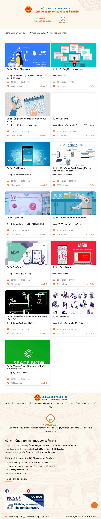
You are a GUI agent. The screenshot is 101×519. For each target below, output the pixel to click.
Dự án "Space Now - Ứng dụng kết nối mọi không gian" (26, 367)
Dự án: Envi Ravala (16, 168)
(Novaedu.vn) (50, 431)
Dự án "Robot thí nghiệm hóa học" (69, 217)
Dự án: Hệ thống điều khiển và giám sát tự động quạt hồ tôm (72, 169)
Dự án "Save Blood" (62, 267)
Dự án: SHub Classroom (19, 69)
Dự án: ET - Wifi (60, 119)
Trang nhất (10, 33)
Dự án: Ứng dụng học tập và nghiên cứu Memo (26, 120)
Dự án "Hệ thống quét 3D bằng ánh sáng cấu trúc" (27, 317)
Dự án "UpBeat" (15, 267)
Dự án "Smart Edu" (61, 316)
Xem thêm (44, 86)
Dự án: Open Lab (15, 217)
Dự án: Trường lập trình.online (67, 69)
